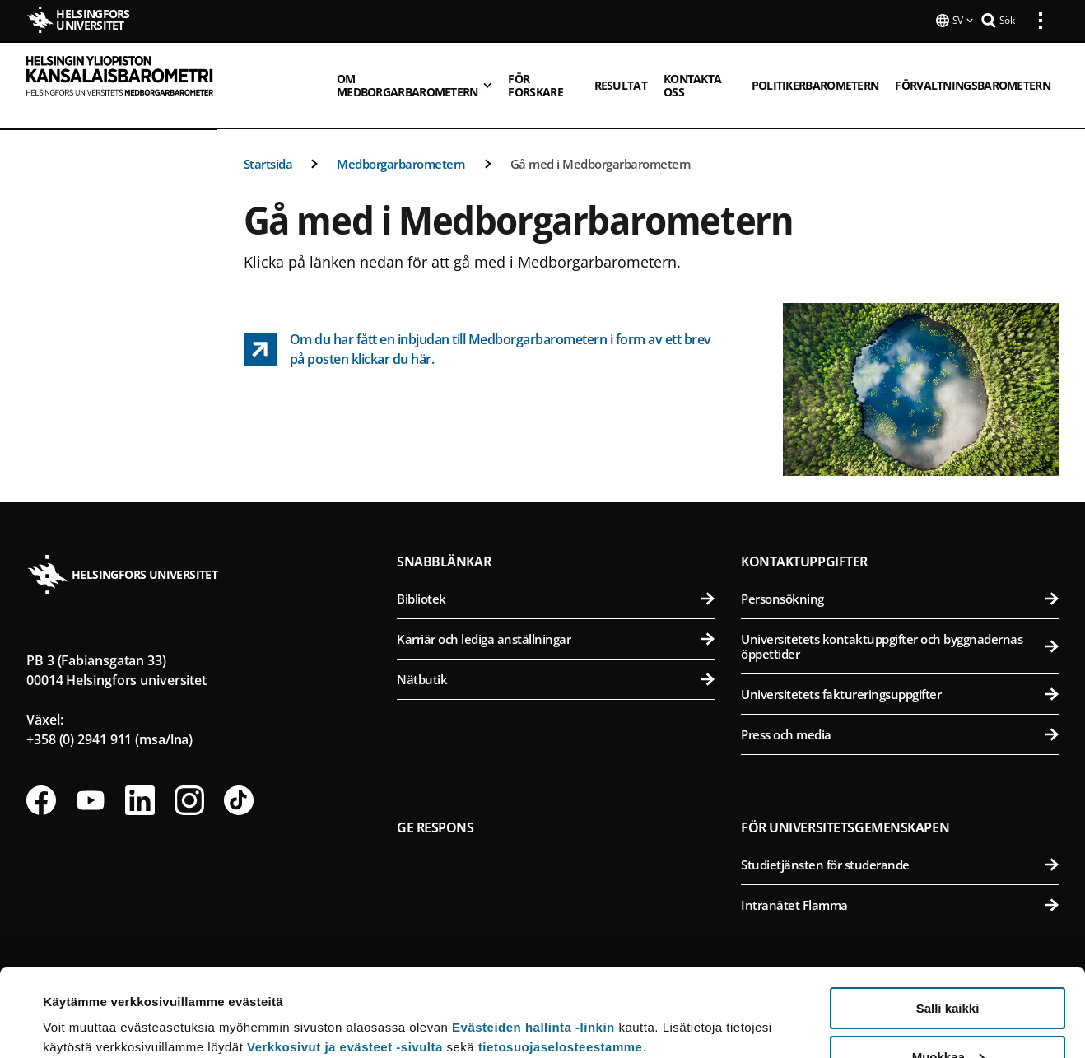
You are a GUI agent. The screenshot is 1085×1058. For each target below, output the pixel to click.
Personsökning (900, 579)
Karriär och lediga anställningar (556, 619)
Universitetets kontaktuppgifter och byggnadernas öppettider (900, 626)
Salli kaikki (948, 921)
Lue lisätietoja (85, 1005)
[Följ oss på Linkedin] (140, 780)
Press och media (900, 714)
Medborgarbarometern (401, 144)
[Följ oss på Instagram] (189, 780)
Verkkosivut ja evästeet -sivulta (345, 960)
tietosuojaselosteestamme (560, 960)
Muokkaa (948, 969)
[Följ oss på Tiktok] (239, 780)
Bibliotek (556, 579)
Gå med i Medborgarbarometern (601, 144)
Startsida (268, 144)
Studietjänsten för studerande (900, 845)
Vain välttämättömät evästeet (947, 1017)
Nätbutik (556, 659)
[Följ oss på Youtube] (90, 780)
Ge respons (435, 807)
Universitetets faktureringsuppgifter (900, 674)
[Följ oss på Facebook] (41, 780)
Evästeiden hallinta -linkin (533, 940)
